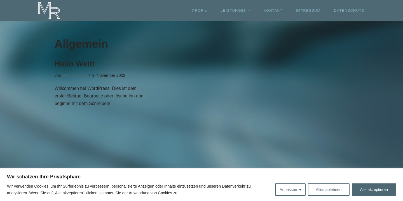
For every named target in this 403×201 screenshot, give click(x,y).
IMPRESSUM (308, 10)
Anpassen (288, 189)
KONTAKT (272, 10)
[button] (249, 10)
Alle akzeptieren (374, 189)
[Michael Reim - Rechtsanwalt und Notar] (49, 10)
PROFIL (199, 10)
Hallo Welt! (75, 63)
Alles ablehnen (329, 189)
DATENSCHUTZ (349, 10)
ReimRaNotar (74, 75)
